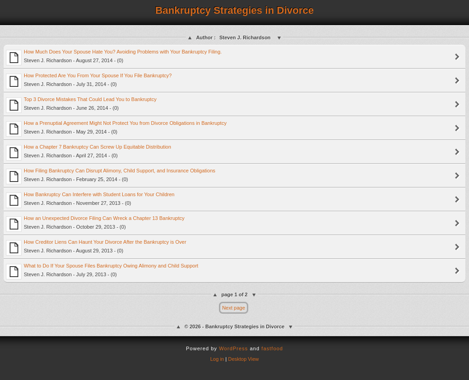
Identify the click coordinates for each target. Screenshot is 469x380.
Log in (217, 359)
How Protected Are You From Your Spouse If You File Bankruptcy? (89, 81)
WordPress (233, 348)
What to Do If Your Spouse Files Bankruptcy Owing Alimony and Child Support (102, 271)
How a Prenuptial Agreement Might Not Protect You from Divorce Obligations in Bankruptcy (116, 128)
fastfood (272, 348)
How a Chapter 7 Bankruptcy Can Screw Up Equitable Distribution (88, 152)
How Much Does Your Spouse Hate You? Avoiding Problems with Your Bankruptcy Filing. (114, 57)
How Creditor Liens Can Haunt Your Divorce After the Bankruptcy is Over (96, 247)
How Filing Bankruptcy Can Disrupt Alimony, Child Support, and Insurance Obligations (110, 176)
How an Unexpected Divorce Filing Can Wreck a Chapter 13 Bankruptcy (95, 223)
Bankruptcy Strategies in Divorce (234, 10)
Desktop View (243, 359)
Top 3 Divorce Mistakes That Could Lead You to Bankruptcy (81, 104)
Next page (233, 307)
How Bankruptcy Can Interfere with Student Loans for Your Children (90, 200)
